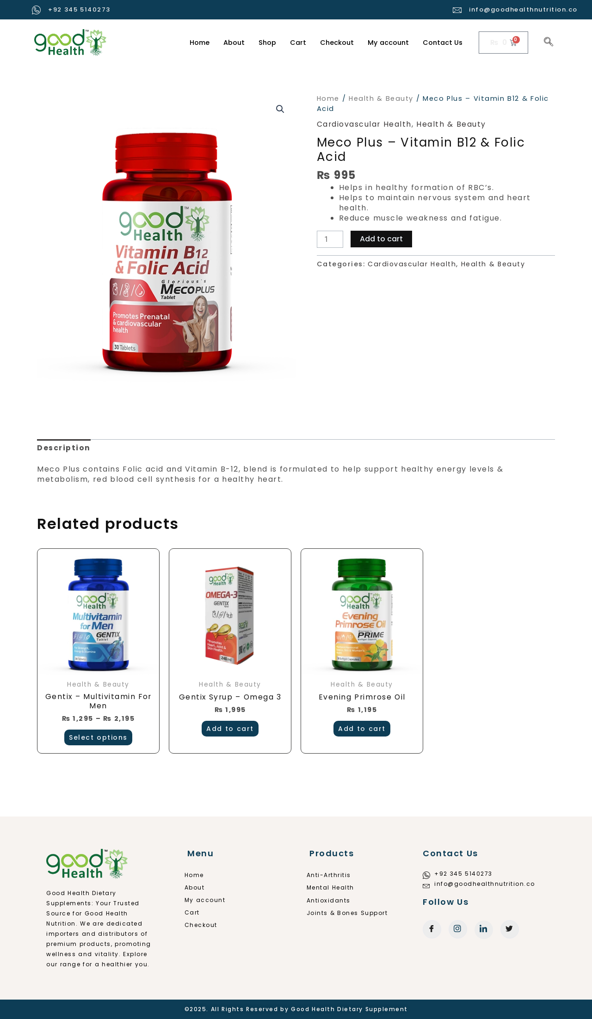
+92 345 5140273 (79, 9)
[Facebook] (432, 929)
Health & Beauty (382, 98)
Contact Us (442, 42)
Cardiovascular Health (365, 124)
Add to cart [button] (230, 729)
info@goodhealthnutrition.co (523, 9)
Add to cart (381, 238)
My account (385, 42)
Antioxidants (331, 900)
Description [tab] (64, 447)
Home (193, 42)
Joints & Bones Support (350, 913)
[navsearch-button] (548, 42)
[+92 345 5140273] (36, 10)
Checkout (333, 42)
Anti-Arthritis (331, 875)
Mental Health (333, 887)
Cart (293, 42)
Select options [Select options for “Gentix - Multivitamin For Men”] (98, 738)
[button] (280, 109)
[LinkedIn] (484, 930)
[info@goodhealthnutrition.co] (457, 10)
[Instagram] (458, 929)
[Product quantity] (330, 239)
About (229, 42)
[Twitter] (509, 929)
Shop (262, 42)
